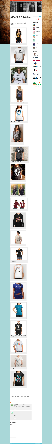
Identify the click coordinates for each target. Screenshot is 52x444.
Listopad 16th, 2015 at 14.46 (21, 404)
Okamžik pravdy (38, 31)
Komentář (11, 424)
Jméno (22, 432)
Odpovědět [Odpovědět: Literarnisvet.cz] (15, 409)
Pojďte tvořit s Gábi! (38, 35)
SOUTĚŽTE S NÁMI (17, 13)
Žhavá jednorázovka (38, 27)
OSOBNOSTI (30, 13)
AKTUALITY (22, 13)
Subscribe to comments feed (14, 402)
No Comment (39, 24)
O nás (17, 0)
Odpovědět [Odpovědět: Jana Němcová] (15, 418)
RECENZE (12, 13)
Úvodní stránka (12, 0)
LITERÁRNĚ (26, 13)
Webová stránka (23, 435)
